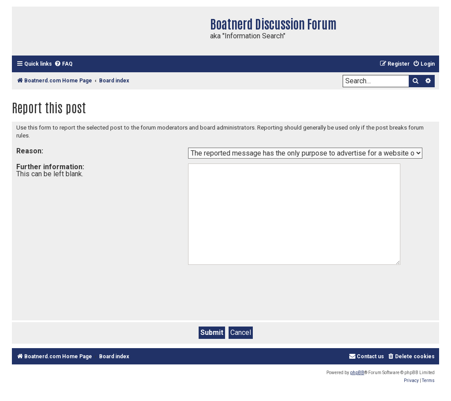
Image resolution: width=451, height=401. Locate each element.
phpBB (357, 372)
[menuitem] (63, 64)
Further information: (50, 167)
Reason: (29, 151)
